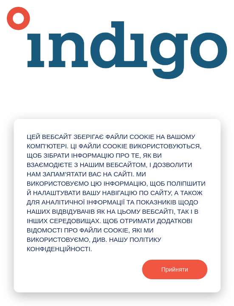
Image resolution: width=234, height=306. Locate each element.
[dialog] (117, 205)
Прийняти (174, 269)
